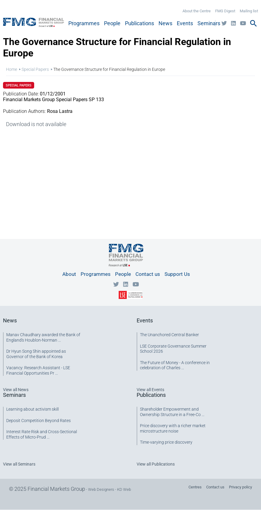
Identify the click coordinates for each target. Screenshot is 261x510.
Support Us (177, 274)
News (165, 23)
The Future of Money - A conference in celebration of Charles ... (175, 365)
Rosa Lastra (60, 111)
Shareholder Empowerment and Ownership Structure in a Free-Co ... (172, 412)
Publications (139, 23)
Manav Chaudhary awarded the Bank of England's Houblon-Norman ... (43, 337)
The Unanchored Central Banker (169, 334)
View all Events (150, 389)
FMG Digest (225, 11)
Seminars (208, 23)
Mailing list (249, 11)
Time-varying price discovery (166, 442)
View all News (15, 389)
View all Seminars (19, 464)
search (253, 23)
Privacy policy (240, 487)
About (69, 274)
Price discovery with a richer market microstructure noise (173, 428)
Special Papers (35, 69)
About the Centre (196, 11)
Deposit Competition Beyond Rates (38, 420)
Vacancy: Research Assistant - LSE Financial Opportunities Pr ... (38, 370)
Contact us (147, 274)
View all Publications (156, 464)
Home (11, 69)
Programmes (83, 23)
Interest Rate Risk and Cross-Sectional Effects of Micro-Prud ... (41, 434)
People (112, 23)
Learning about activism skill (32, 409)
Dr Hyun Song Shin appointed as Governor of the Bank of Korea (36, 354)
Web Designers (101, 489)
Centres (195, 487)
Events (185, 23)
